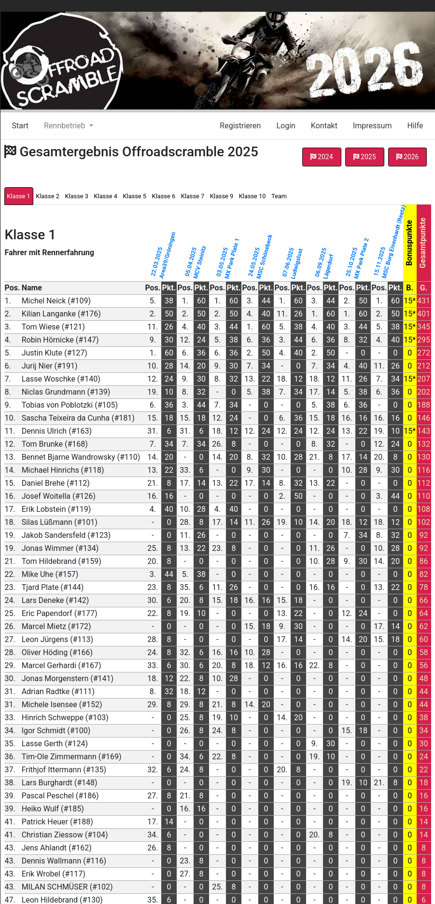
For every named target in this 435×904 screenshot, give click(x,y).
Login (285, 125)
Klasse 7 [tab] (192, 196)
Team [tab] (279, 196)
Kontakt (324, 125)
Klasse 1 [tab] (18, 196)
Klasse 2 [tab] (47, 196)
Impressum (372, 125)
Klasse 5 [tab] (134, 196)
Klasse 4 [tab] (105, 196)
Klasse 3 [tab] (76, 196)
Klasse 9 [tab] (221, 196)
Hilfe (415, 125)
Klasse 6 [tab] (163, 196)
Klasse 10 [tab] (252, 196)
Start (20, 125)
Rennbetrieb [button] (65, 125)
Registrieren (240, 125)
